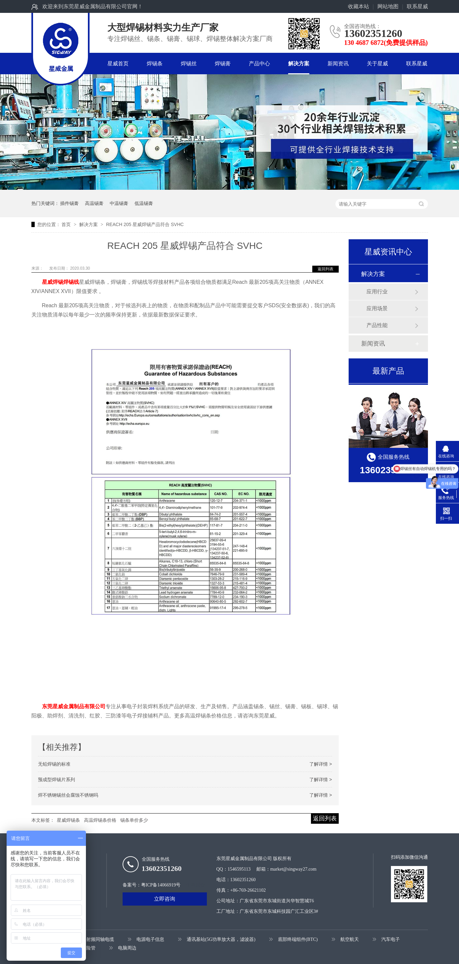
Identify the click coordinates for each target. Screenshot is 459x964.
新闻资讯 (338, 63)
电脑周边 (127, 948)
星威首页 (118, 63)
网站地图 (388, 6)
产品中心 (259, 63)
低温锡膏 (143, 203)
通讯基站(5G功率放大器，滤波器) (221, 939)
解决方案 (298, 63)
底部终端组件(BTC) (298, 939)
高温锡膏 (94, 203)
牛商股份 (195, 884)
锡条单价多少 (134, 820)
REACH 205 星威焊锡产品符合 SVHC (145, 224)
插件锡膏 (69, 203)
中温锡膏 (119, 203)
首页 (66, 224)
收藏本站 (358, 6)
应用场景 (377, 308)
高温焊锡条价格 (100, 820)
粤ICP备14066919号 (161, 884)
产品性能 (377, 325)
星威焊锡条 (68, 820)
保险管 (89, 948)
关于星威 (377, 63)
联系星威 (417, 6)
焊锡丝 (189, 63)
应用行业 (377, 291)
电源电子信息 (150, 939)
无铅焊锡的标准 (54, 764)
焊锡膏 (223, 63)
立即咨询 (164, 899)
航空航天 (349, 939)
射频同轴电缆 (100, 939)
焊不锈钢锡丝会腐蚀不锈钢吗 (68, 795)
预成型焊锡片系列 (56, 779)
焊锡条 (155, 63)
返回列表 (325, 269)
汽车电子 (390, 939)
